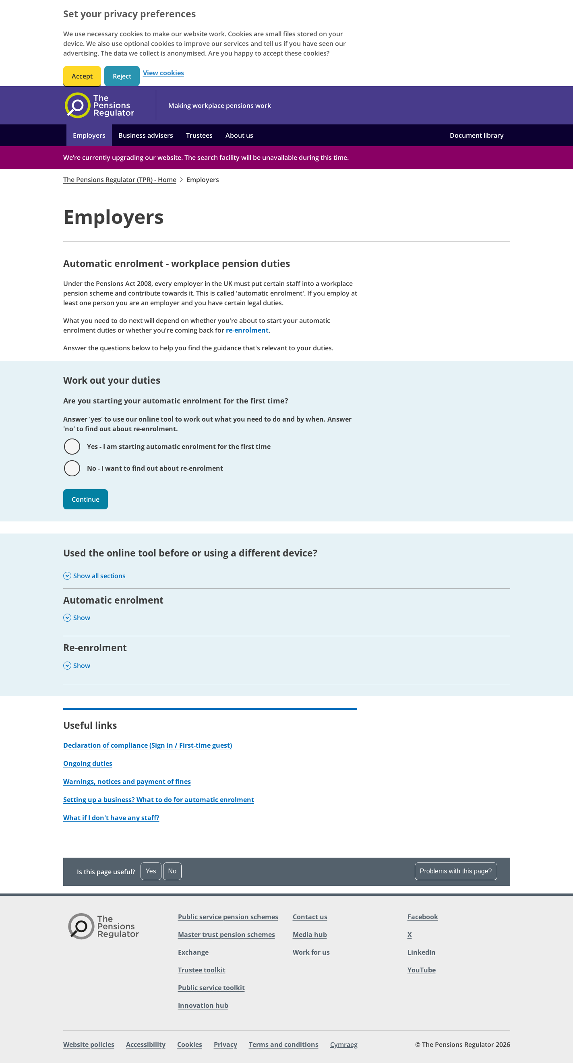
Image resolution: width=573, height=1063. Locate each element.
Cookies (189, 1044)
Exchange (193, 952)
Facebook (423, 916)
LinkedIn (422, 952)
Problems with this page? (456, 871)
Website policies (88, 1044)
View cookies (163, 73)
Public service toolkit (211, 987)
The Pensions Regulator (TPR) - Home (119, 179)
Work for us (311, 952)
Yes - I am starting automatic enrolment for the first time (179, 446)
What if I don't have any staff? (111, 817)
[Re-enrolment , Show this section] (286, 660)
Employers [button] (89, 135)
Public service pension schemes (228, 916)
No (172, 871)
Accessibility (145, 1044)
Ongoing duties (87, 763)
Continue (85, 499)
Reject (122, 76)
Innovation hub (203, 1005)
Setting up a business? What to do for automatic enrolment (158, 799)
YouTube (422, 970)
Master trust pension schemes (226, 934)
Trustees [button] (199, 135)
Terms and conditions (284, 1044)
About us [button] (239, 135)
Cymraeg (344, 1044)
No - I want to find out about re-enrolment (155, 468)
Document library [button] (477, 135)
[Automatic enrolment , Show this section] (286, 612)
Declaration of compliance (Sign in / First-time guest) (147, 745)
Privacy (225, 1044)
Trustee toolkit (201, 970)
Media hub (310, 934)
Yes (151, 871)
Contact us (310, 916)
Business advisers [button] (145, 135)
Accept (82, 76)
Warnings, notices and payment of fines (127, 781)
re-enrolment (247, 330)
